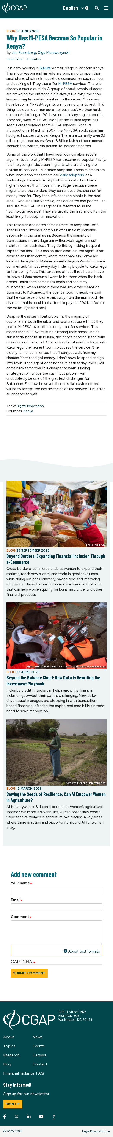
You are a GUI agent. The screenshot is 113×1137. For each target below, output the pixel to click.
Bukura (44, 68)
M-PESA (65, 83)
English (70, 8)
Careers (39, 1055)
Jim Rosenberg (24, 52)
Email (15, 900)
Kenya (28, 411)
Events (39, 1046)
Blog (7, 1064)
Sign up (13, 1104)
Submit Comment (29, 973)
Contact (40, 1064)
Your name (20, 883)
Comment (20, 916)
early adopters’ (72, 175)
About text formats (82, 951)
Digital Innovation (30, 406)
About (8, 1037)
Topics (9, 1046)
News (37, 1037)
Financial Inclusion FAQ (23, 1073)
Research (11, 1055)
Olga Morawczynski (53, 52)
